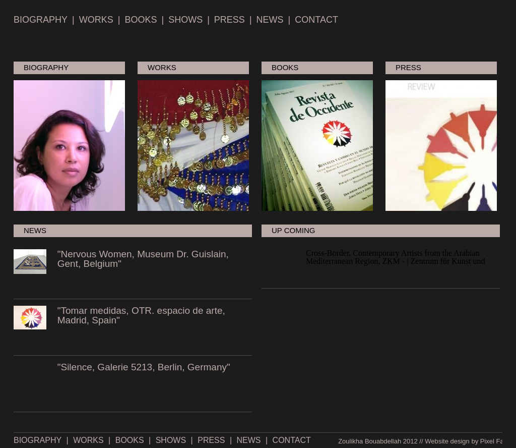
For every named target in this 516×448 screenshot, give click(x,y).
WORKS (96, 20)
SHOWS (185, 20)
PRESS (229, 20)
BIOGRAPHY (41, 20)
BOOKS (140, 20)
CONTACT (316, 20)
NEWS (270, 20)
